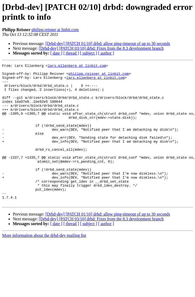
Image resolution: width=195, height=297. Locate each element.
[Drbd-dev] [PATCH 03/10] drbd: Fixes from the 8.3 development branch (101, 48)
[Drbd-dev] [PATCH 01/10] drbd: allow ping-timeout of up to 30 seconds (107, 43)
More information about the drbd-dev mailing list (44, 263)
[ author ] (106, 53)
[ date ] (56, 53)
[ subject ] (88, 53)
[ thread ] (71, 53)
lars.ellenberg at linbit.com (77, 66)
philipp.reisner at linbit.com (55, 29)
